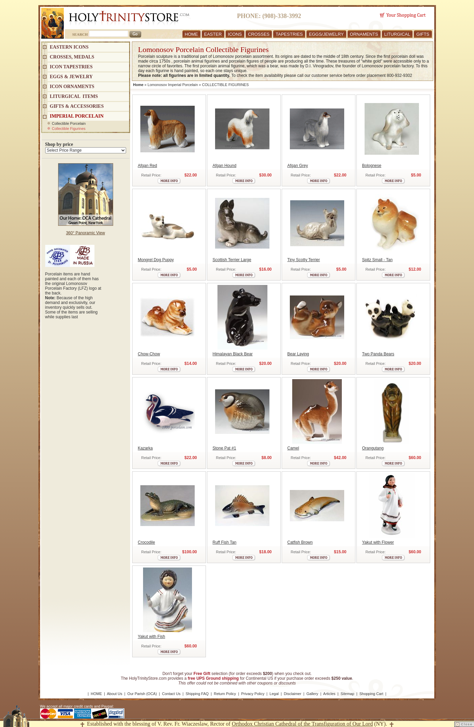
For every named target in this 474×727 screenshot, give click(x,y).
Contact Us (171, 694)
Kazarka (145, 448)
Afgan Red (147, 165)
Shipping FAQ (197, 694)
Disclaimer (292, 694)
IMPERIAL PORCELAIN (77, 116)
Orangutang (373, 448)
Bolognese (372, 165)
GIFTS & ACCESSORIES (77, 106)
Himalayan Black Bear (233, 354)
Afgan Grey (297, 165)
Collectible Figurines (69, 128)
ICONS (235, 34)
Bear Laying (298, 354)
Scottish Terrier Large (232, 259)
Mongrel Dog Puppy (156, 259)
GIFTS (422, 34)
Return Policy (225, 694)
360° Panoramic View (85, 233)
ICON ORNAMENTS (72, 86)
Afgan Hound (224, 165)
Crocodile (146, 542)
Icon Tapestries (71, 66)
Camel (293, 448)
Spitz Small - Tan (377, 259)
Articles (329, 694)
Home (138, 85)
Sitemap (347, 694)
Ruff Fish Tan (224, 542)
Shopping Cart (371, 694)
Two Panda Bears (378, 354)
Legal (274, 694)
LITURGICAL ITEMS (74, 96)
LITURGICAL (397, 34)
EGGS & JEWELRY (71, 76)
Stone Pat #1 (224, 448)
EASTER (213, 34)
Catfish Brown (300, 542)
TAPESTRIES (289, 34)
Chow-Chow (149, 354)
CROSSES (259, 34)
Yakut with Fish (151, 636)
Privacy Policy (252, 694)
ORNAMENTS (364, 34)
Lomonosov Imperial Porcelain (172, 85)
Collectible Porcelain (69, 123)
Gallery (312, 694)
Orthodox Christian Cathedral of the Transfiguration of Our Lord (302, 724)
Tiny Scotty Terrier (303, 259)
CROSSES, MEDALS (72, 57)
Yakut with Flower (378, 542)
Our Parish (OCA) (142, 694)
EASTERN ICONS (69, 47)
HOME (191, 34)
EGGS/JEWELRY (326, 34)
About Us (114, 694)
